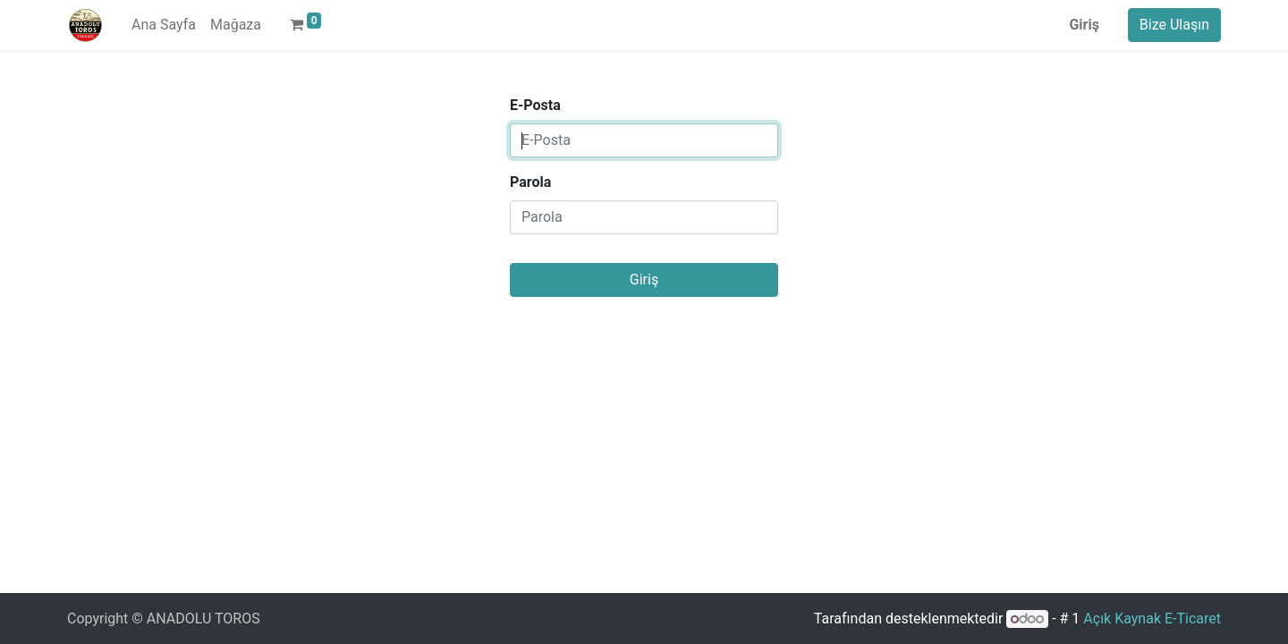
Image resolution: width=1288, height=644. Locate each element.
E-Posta (535, 105)
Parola (530, 182)
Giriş (1083, 24)
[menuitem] (163, 25)
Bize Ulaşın (1174, 24)
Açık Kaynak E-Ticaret (1152, 618)
